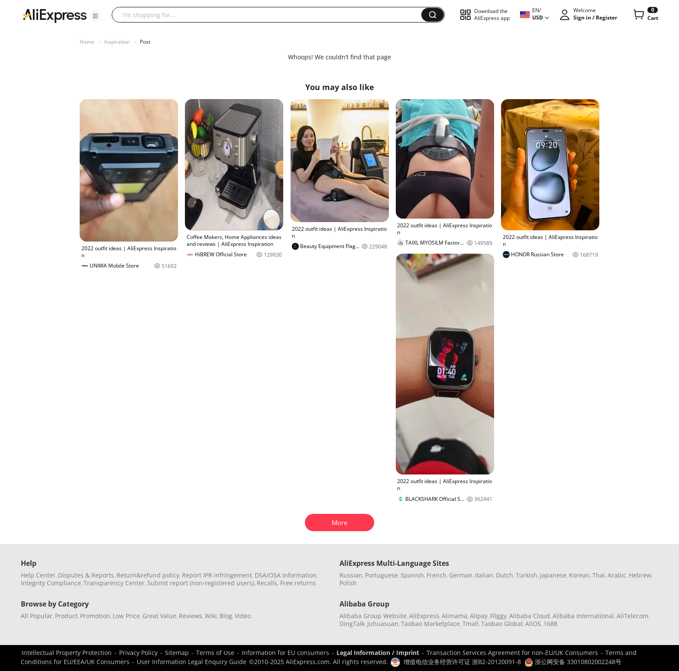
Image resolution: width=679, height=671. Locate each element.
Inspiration (117, 41)
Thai (598, 575)
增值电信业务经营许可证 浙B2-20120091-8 (462, 662)
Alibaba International (583, 616)
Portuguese (381, 575)
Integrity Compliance (51, 583)
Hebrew (640, 575)
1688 (550, 623)
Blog (226, 616)
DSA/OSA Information (286, 575)
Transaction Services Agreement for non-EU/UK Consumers (512, 652)
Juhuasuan (382, 623)
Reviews (190, 616)
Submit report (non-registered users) (200, 583)
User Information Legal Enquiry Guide (191, 662)
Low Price (126, 616)
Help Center (38, 575)
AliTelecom (632, 616)
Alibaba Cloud (529, 616)
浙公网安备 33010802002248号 (572, 662)
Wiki (211, 616)
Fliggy (498, 616)
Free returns (298, 583)
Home (87, 41)
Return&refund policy (147, 575)
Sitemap (177, 652)
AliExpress (424, 616)
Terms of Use (215, 652)
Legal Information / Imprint (377, 652)
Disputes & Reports (86, 575)
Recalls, (268, 583)
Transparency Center (114, 583)
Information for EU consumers (285, 652)
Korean (579, 575)
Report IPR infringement (217, 575)
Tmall (470, 623)
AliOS (533, 623)
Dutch (504, 575)
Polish (348, 583)
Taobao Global (502, 623)
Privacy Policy (138, 652)
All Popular (36, 616)
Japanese (553, 575)
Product (66, 616)
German (460, 575)
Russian (351, 575)
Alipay (479, 616)
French (436, 575)
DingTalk (352, 623)
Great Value (159, 616)
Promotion (95, 616)
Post (145, 41)
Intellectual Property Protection (67, 652)
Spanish (412, 575)
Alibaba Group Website (373, 616)
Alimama (454, 616)
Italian (484, 575)
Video (243, 616)
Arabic (617, 575)
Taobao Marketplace (430, 623)
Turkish (526, 575)
